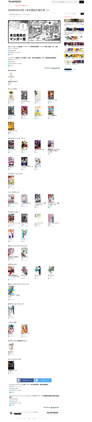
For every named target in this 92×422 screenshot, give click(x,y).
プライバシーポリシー (42, 418)
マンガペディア (68, 68)
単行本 (11, 118)
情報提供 (29, 418)
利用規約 (34, 418)
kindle (10, 84)
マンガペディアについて (21, 418)
